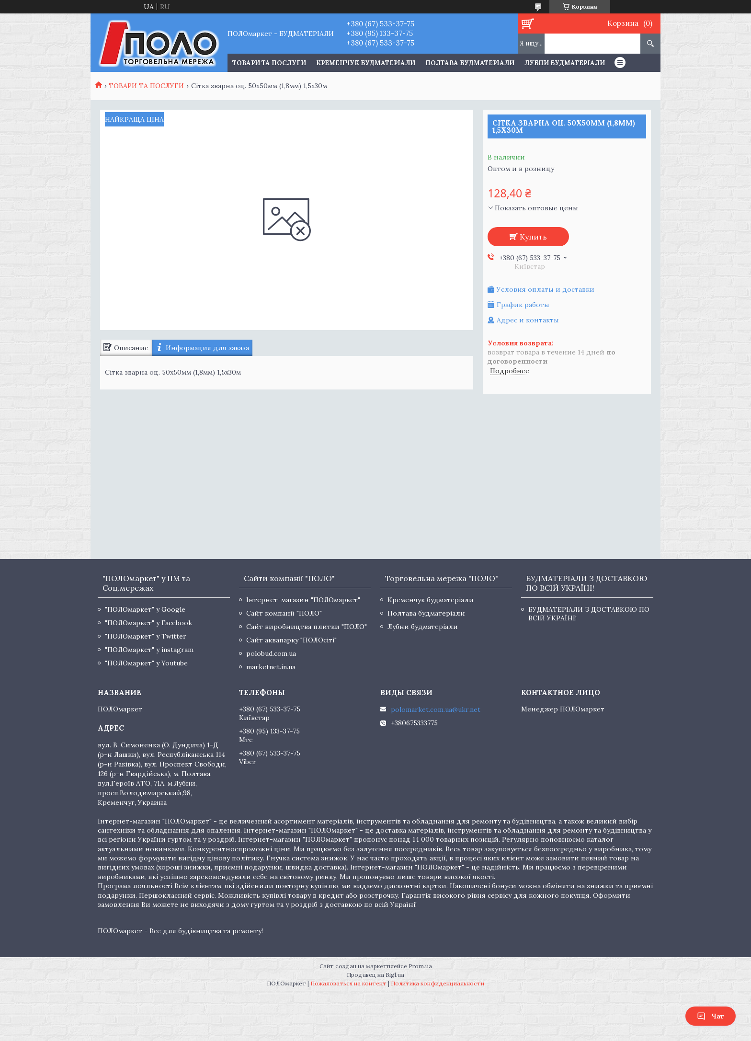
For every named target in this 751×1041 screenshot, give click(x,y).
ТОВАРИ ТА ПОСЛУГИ (269, 63)
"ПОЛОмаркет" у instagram (149, 649)
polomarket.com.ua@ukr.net (435, 709)
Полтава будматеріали (469, 63)
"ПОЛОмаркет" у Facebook (148, 622)
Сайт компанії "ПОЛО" (284, 613)
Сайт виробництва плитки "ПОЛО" (306, 626)
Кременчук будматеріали (365, 63)
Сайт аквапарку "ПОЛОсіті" (291, 640)
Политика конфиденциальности (437, 983)
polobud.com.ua (271, 653)
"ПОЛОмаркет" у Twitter (145, 636)
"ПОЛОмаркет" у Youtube (146, 663)
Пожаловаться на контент (348, 983)
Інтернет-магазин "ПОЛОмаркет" (303, 599)
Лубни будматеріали (564, 63)
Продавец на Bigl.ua (375, 974)
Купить (533, 236)
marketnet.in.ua (271, 667)
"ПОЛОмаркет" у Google (145, 609)
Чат (710, 1016)
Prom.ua (420, 966)
